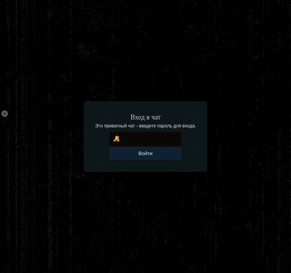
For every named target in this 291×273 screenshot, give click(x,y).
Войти (145, 153)
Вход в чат (145, 117)
